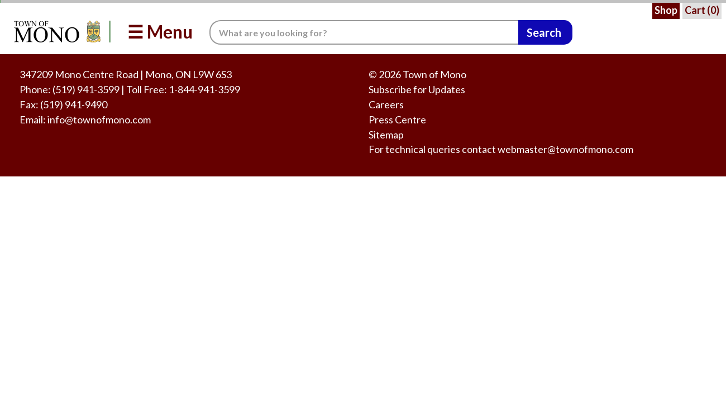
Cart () (702, 10)
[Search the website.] (363, 32)
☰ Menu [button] (160, 31)
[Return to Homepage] (55, 31)
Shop (666, 10)
